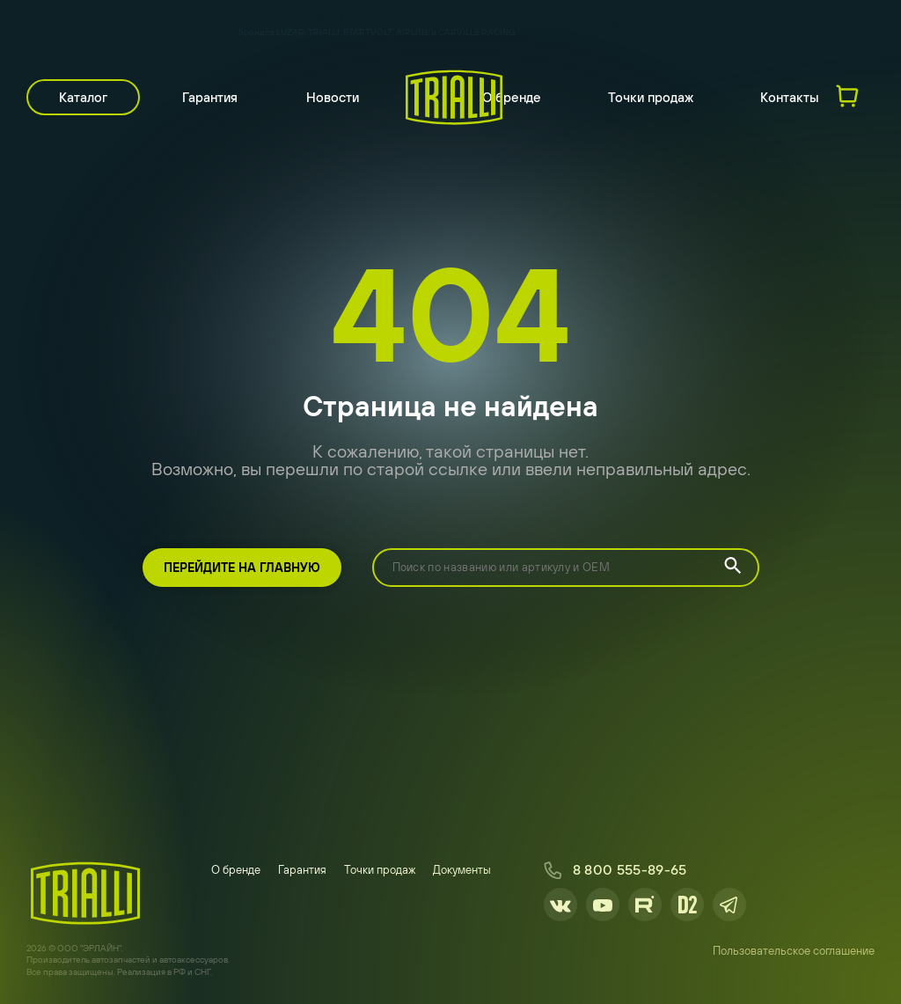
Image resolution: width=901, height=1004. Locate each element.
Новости (332, 97)
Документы (462, 869)
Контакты (789, 97)
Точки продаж (650, 97)
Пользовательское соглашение (794, 950)
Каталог (83, 97)
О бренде (511, 97)
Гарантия (210, 97)
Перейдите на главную (242, 568)
